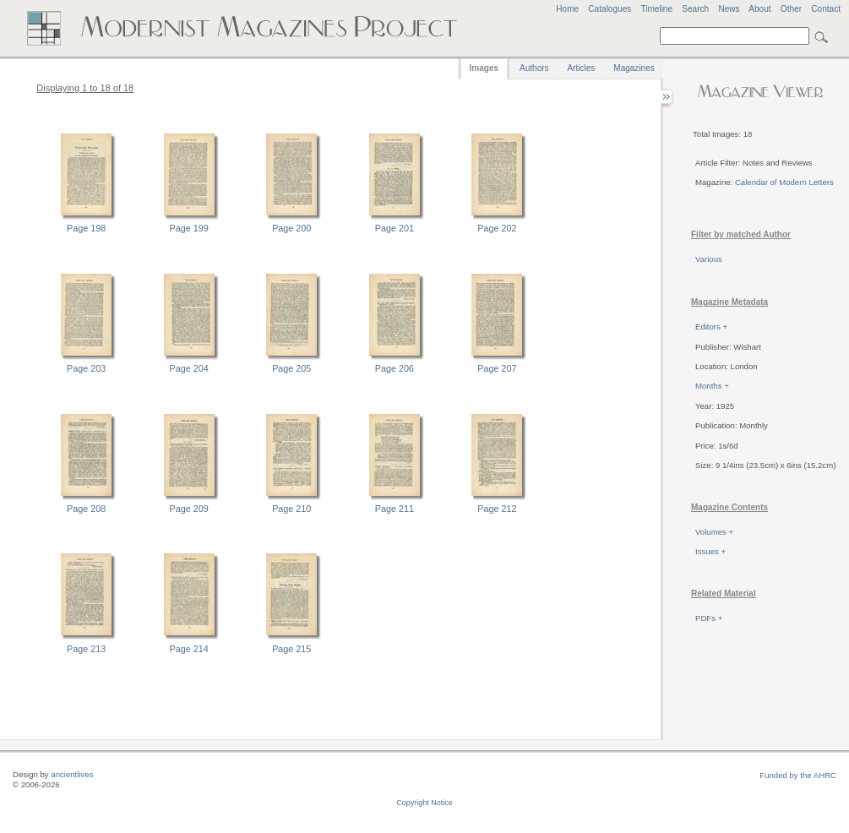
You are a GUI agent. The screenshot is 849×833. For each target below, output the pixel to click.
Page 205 (291, 368)
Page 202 (496, 228)
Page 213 (86, 649)
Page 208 (86, 509)
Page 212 (496, 509)
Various (708, 259)
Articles (582, 68)
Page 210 (291, 509)
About (759, 9)
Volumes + (714, 531)
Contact (826, 9)
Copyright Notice (424, 802)
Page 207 (496, 368)
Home (567, 9)
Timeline (656, 9)
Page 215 (291, 649)
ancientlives (72, 774)
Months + (712, 385)
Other (791, 9)
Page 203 (86, 368)
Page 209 (189, 509)
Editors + (711, 326)
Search (695, 9)
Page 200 (291, 228)
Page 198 (86, 228)
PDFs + (708, 618)
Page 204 (189, 368)
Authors (534, 68)
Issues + (710, 551)
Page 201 (394, 228)
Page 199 (189, 228)
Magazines (633, 68)
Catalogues (609, 9)
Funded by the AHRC (797, 775)
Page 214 (189, 649)
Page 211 (394, 509)
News (728, 9)
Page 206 (394, 368)
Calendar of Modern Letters (784, 182)
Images (484, 68)
